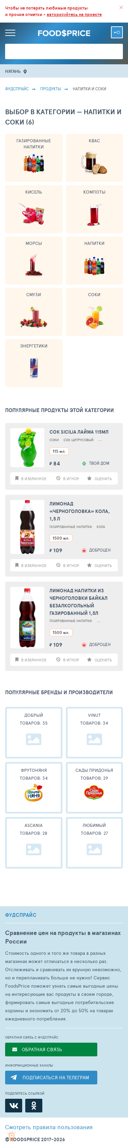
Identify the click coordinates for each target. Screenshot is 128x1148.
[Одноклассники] (33, 1105)
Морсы (34, 243)
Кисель (33, 192)
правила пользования (49, 1126)
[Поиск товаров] (64, 51)
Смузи (33, 294)
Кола (101, 526)
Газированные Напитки (33, 143)
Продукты (50, 88)
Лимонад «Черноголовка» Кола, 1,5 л (79, 511)
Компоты (94, 192)
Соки (94, 294)
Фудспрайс (17, 88)
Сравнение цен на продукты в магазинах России (63, 937)
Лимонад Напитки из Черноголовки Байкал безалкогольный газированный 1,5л (78, 602)
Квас (94, 140)
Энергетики (33, 346)
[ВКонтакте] (13, 1105)
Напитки (94, 243)
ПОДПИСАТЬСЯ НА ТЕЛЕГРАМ (56, 1077)
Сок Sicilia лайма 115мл (79, 431)
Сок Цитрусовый (78, 439)
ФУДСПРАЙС (21, 915)
